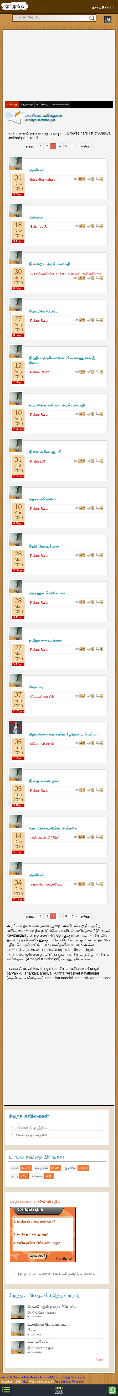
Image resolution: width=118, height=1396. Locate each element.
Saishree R (38, 226)
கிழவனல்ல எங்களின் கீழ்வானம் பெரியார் (64, 734)
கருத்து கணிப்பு (22, 1201)
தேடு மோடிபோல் (44, 546)
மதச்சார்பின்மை (42, 499)
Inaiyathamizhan (42, 179)
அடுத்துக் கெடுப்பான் (47, 593)
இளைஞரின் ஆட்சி (45, 452)
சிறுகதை (27, 104)
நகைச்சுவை (60, 104)
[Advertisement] (45, 65)
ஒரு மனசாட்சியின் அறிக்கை (53, 828)
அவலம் (36, 217)
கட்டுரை (42, 104)
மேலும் (99, 1359)
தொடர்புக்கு (78, 1377)
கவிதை (12, 104)
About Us (6, 1377)
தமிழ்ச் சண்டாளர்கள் (46, 640)
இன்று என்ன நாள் (44, 781)
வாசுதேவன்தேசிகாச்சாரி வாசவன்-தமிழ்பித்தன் (66, 273)
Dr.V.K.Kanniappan (41, 1312)
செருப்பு (36, 687)
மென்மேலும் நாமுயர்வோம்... (52, 1307)
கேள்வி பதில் (49, 1202)
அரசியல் (36, 170)
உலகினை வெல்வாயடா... (49, 1324)
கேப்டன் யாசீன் (42, 696)
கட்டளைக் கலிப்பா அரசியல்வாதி (57, 405)
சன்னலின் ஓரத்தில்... (33, 1128)
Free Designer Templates (69, 1381)
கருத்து (66, 1377)
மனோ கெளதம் (42, 744)
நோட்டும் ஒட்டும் (43, 311)
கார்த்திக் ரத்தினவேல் (46, 884)
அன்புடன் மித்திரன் (45, 837)
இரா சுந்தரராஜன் (40, 1348)
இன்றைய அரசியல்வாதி (49, 264)
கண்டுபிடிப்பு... (40, 1342)
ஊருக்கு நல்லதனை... (34, 1135)
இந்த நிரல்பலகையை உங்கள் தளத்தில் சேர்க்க (56, 1273)
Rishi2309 (37, 461)
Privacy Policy (38, 1377)
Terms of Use (21, 1377)
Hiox (25, 1381)
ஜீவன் (32, 1330)
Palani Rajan (39, 320)
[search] (51, 17)
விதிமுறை (54, 1377)
